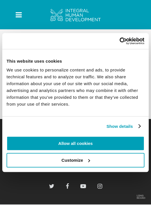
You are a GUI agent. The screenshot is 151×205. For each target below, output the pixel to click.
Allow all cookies (75, 143)
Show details (120, 126)
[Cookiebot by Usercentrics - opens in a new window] (119, 41)
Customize (76, 160)
